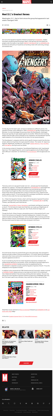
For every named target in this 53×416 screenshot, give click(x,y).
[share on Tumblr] (20, 407)
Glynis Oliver (35, 238)
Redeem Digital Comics (36, 386)
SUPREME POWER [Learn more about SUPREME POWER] (8, 272)
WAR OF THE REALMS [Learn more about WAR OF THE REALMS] (30, 43)
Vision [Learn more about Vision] (19, 205)
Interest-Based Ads (27, 415)
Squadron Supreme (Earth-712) (17, 316)
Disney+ (33, 380)
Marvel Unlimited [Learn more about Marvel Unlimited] (25, 309)
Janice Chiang (33, 292)
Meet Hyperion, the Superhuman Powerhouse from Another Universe (9, 342)
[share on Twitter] (8, 407)
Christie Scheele (33, 295)
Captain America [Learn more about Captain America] (35, 143)
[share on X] (49, 25)
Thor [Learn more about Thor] (41, 143)
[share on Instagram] (14, 407)
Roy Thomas (34, 168)
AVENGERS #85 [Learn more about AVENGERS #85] (37, 200)
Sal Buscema (36, 165)
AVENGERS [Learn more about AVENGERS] (39, 39)
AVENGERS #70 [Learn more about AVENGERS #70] (31, 130)
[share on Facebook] (47, 25)
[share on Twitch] (43, 407)
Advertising (34, 377)
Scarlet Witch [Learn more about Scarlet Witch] (13, 205)
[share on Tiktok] (49, 407)
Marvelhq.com (34, 383)
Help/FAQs (14, 380)
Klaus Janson (34, 234)
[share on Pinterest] (38, 407)
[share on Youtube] (26, 407)
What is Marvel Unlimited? (34, 176)
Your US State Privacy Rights (21, 413)
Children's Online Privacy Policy (43, 413)
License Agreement (18, 415)
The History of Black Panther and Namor (25, 342)
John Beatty (31, 294)
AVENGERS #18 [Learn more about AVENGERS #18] (44, 43)
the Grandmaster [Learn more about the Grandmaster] (32, 151)
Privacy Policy (12, 413)
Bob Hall (32, 291)
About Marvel (15, 377)
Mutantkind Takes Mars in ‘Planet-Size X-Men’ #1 (9, 357)
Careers (14, 383)
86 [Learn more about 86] (43, 200)
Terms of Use (5, 413)
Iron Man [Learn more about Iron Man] (46, 143)
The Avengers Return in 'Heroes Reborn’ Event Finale (41, 342)
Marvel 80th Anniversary (31, 316)
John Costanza (36, 236)
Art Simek (35, 170)
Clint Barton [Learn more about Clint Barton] (8, 145)
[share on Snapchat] (32, 407)
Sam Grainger (34, 167)
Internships (15, 386)
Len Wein (34, 235)
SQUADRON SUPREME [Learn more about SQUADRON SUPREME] (10, 264)
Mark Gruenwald (32, 289)
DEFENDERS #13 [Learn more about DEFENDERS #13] (36, 187)
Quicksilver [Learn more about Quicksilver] (24, 205)
